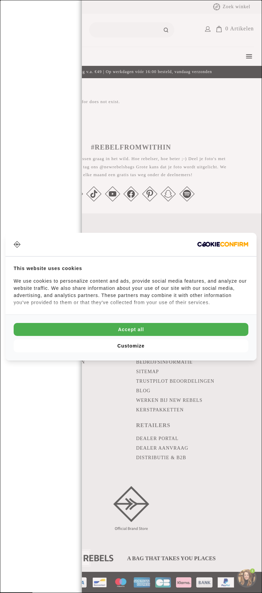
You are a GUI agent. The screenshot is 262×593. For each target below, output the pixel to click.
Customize (131, 346)
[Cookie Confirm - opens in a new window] (222, 244)
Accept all (131, 329)
